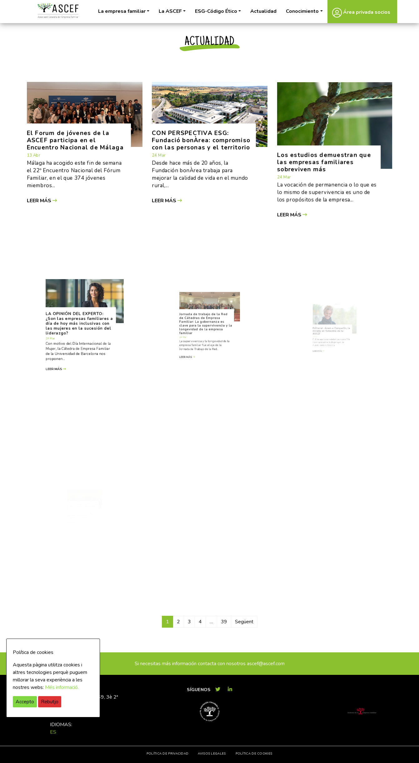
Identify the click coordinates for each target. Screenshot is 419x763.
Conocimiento (302, 11)
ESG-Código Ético (216, 11)
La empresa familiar (122, 11)
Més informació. (62, 687)
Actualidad (263, 11)
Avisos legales (212, 753)
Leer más (43, 199)
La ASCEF (170, 11)
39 (224, 621)
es (53, 732)
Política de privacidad (168, 753)
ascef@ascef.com (266, 663)
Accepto (25, 701)
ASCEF (58, 11)
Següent (244, 621)
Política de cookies (254, 753)
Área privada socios (361, 13)
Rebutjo (49, 701)
